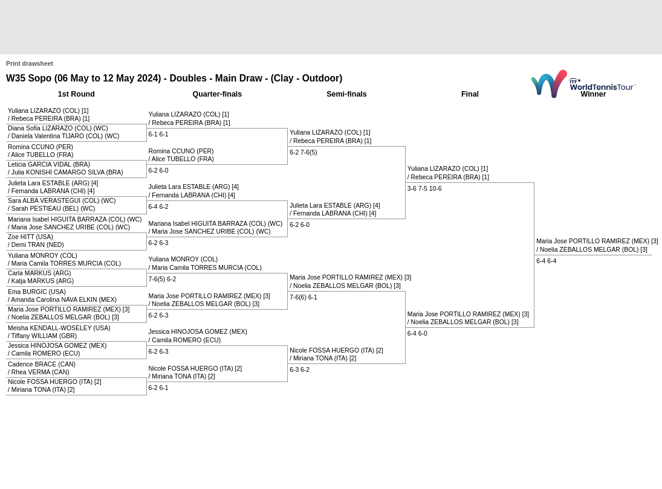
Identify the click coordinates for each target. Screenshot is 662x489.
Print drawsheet (29, 63)
